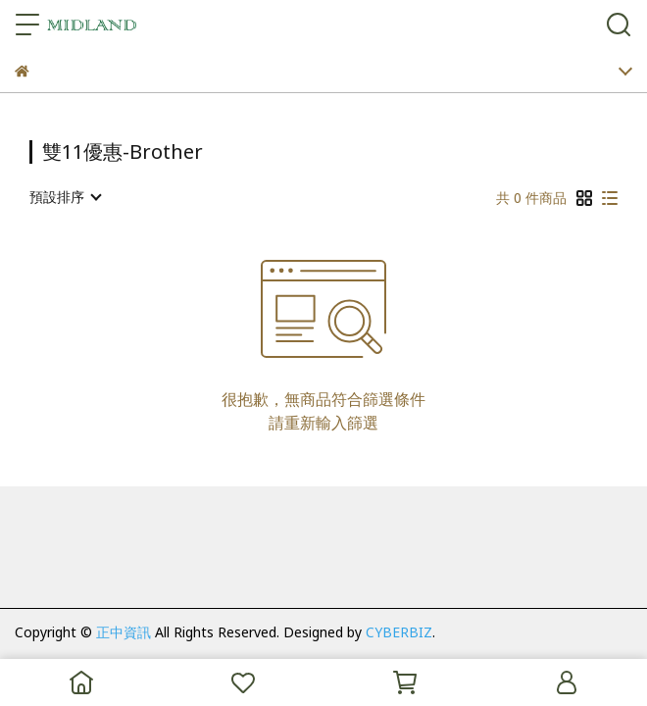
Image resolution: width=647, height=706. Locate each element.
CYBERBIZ (399, 632)
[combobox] (64, 197)
